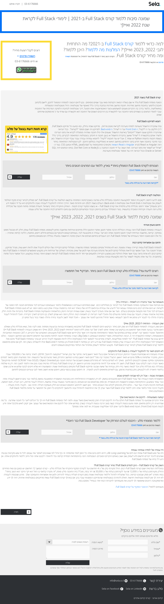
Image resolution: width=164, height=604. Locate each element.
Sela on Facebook (111, 588)
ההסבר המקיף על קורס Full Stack (132, 486)
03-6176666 (31, 4)
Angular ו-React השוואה (122, 144)
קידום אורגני (157, 598)
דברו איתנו (14, 4)
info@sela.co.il (117, 580)
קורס (119, 44)
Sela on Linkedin (134, 588)
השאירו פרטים (26, 56)
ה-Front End (132, 129)
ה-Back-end (106, 129)
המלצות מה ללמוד (103, 49)
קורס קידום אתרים (142, 598)
